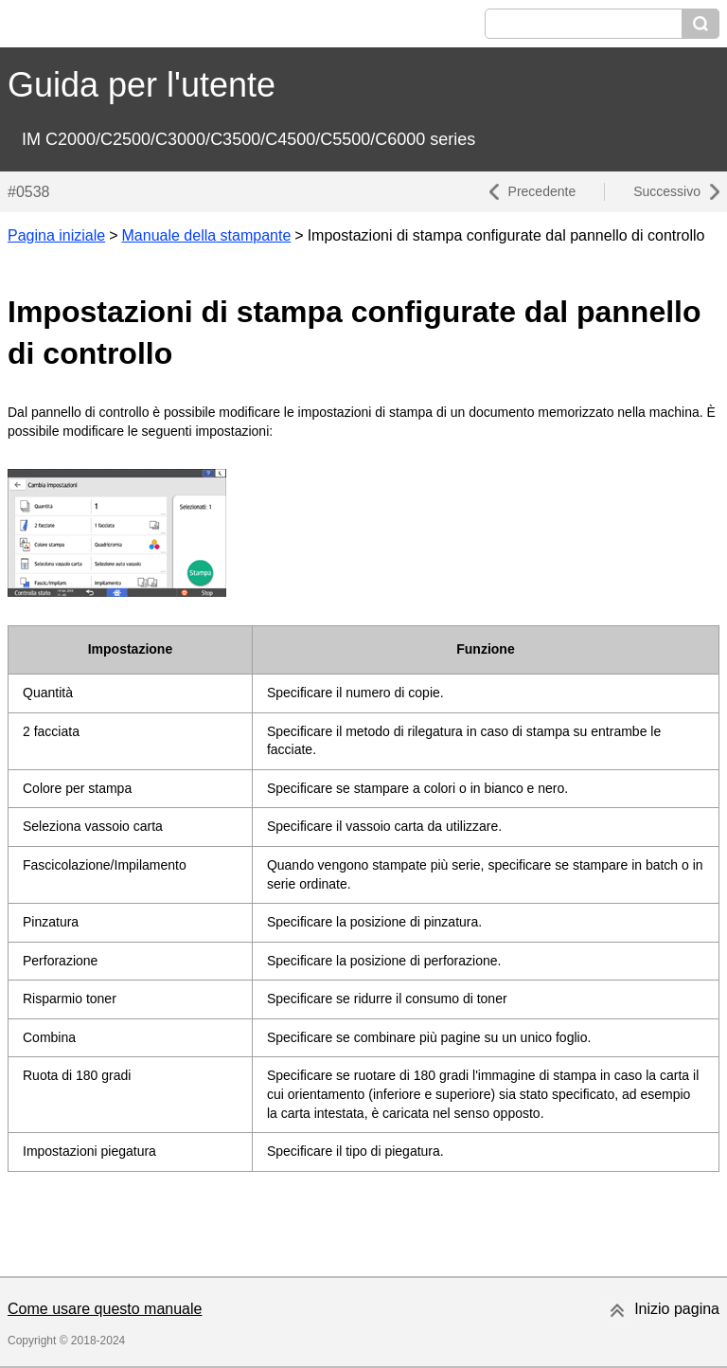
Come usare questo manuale (105, 1309)
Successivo (666, 191)
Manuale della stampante (207, 235)
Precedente (542, 191)
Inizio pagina (676, 1309)
